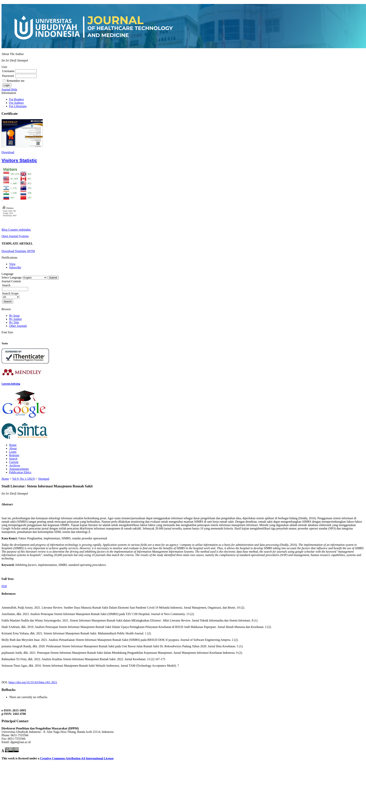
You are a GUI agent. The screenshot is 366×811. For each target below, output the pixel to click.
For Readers (16, 99)
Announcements (19, 468)
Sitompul (43, 478)
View (12, 264)
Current (13, 462)
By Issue (14, 315)
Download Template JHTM (18, 251)
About (13, 448)
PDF (4, 586)
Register (14, 455)
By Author (15, 319)
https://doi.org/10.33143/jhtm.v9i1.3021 (33, 682)
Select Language (12, 277)
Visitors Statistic (19, 160)
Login (12, 451)
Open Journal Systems (15, 236)
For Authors (16, 102)
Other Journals (18, 325)
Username (8, 71)
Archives (14, 465)
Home (13, 445)
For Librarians (18, 106)
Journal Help (9, 89)
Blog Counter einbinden (16, 229)
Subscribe (15, 267)
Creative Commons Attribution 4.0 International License (77, 758)
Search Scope (11, 295)
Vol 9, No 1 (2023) (23, 478)
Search (13, 458)
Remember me (15, 80)
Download (8, 152)
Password (8, 75)
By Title (14, 322)
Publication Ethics (20, 472)
